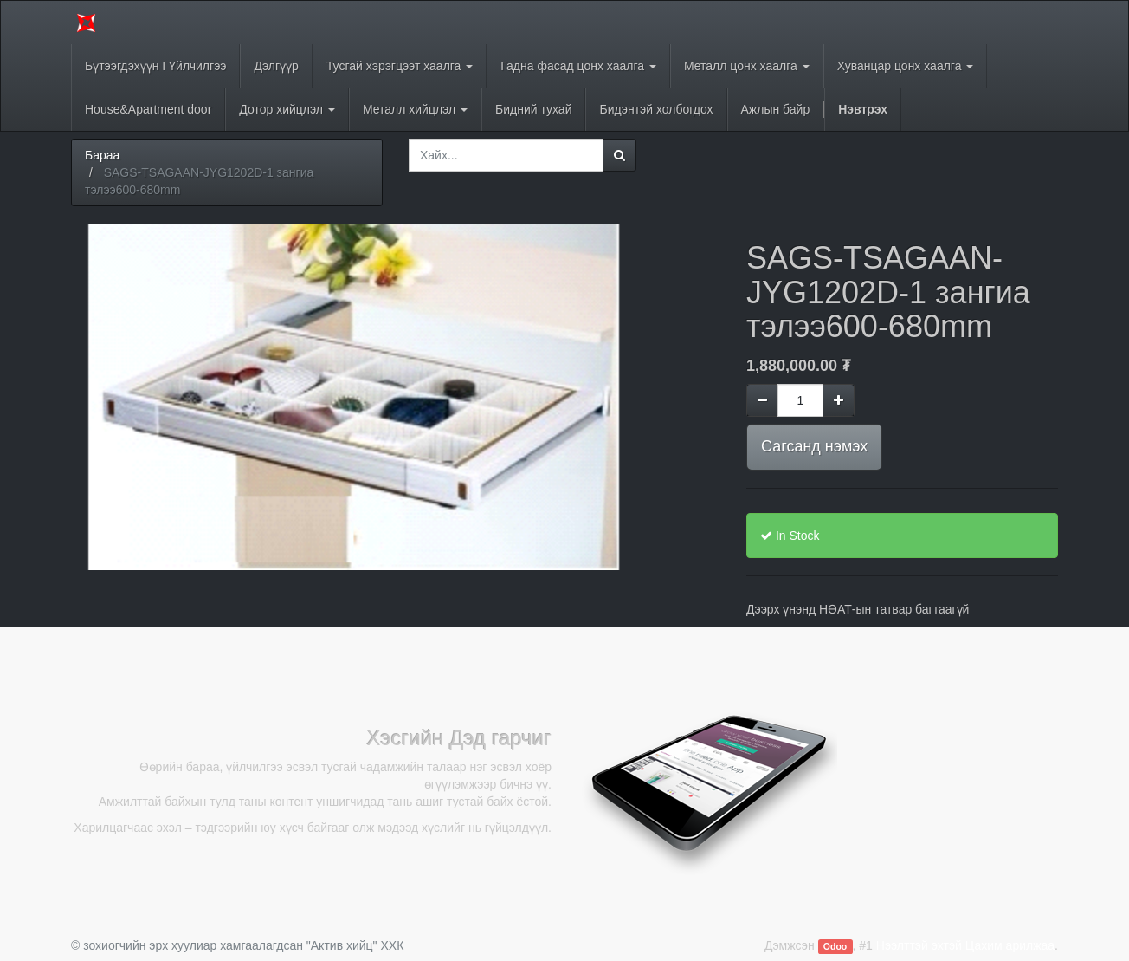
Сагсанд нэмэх (814, 446)
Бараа (102, 155)
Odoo (835, 946)
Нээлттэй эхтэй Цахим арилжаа (965, 945)
